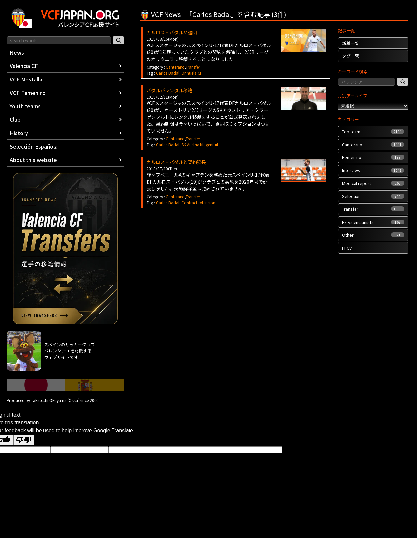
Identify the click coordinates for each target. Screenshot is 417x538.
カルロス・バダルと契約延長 (176, 162)
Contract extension (198, 202)
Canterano (175, 67)
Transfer (193, 67)
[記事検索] (402, 82)
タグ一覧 (350, 56)
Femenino (373, 157)
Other (373, 235)
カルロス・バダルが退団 (172, 32)
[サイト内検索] (118, 40)
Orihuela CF (192, 73)
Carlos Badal (167, 73)
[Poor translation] (23, 440)
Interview (373, 170)
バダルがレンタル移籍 (169, 90)
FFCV (347, 248)
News (17, 52)
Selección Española (34, 146)
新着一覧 (350, 43)
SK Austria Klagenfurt (200, 144)
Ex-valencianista (373, 222)
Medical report (373, 183)
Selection (373, 196)
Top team (373, 131)
